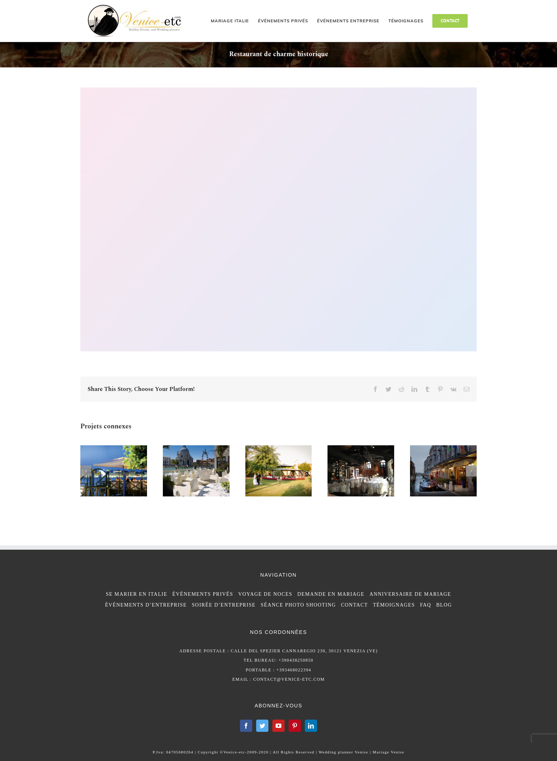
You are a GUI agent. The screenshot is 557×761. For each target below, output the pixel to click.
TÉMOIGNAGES (394, 605)
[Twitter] (262, 726)
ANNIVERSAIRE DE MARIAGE (410, 594)
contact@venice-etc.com (289, 679)
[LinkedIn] (311, 726)
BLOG (444, 605)
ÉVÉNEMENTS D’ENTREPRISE (146, 605)
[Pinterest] (295, 726)
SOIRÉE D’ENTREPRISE (223, 605)
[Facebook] (246, 726)
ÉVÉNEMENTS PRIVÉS (202, 594)
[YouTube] (278, 726)
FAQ (425, 605)
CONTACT (354, 605)
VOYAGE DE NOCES (265, 594)
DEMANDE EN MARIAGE (330, 594)
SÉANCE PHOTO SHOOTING (298, 605)
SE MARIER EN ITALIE (137, 594)
